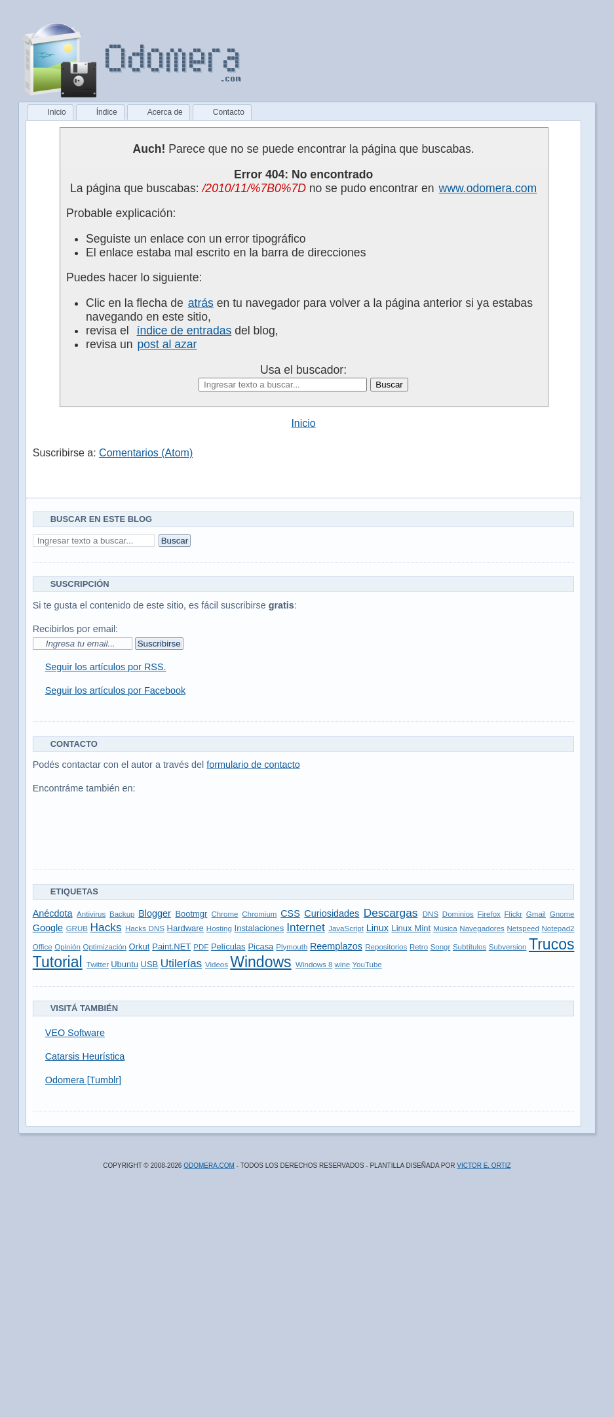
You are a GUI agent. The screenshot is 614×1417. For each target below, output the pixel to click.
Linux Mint (411, 928)
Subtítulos (469, 947)
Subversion (508, 947)
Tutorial (58, 961)
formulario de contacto (252, 764)
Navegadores (482, 928)
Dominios (458, 914)
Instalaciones (259, 928)
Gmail (536, 914)
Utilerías (181, 963)
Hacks (106, 927)
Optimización (104, 947)
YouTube (366, 964)
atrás (201, 302)
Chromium (259, 914)
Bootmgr (191, 914)
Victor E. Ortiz (483, 1165)
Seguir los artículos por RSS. (105, 667)
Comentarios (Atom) (146, 452)
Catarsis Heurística (85, 1056)
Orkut (139, 946)
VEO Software (75, 1033)
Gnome (562, 914)
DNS (430, 914)
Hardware (185, 928)
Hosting (219, 928)
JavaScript (346, 928)
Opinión (67, 947)
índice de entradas (184, 330)
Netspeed (523, 928)
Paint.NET (171, 946)
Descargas (391, 912)
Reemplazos (336, 946)
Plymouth (291, 947)
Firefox (489, 914)
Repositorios (386, 947)
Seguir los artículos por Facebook (115, 690)
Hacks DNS (144, 928)
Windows (260, 961)
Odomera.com (209, 1165)
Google (48, 928)
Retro (419, 947)
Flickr (514, 914)
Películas (228, 946)
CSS (290, 913)
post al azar (167, 344)
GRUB (77, 928)
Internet (305, 927)
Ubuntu (124, 964)
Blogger (154, 913)
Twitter (97, 964)
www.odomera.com (488, 188)
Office (42, 947)
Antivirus (91, 914)
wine (343, 964)
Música (445, 928)
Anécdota (53, 913)
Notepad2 (558, 928)
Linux (377, 928)
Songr (441, 947)
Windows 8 (314, 964)
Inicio (303, 423)
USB (150, 964)
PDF (200, 947)
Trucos (552, 944)
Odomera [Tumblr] (83, 1080)
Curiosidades (331, 913)
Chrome (225, 914)
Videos (216, 964)
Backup (121, 914)
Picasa (260, 946)
